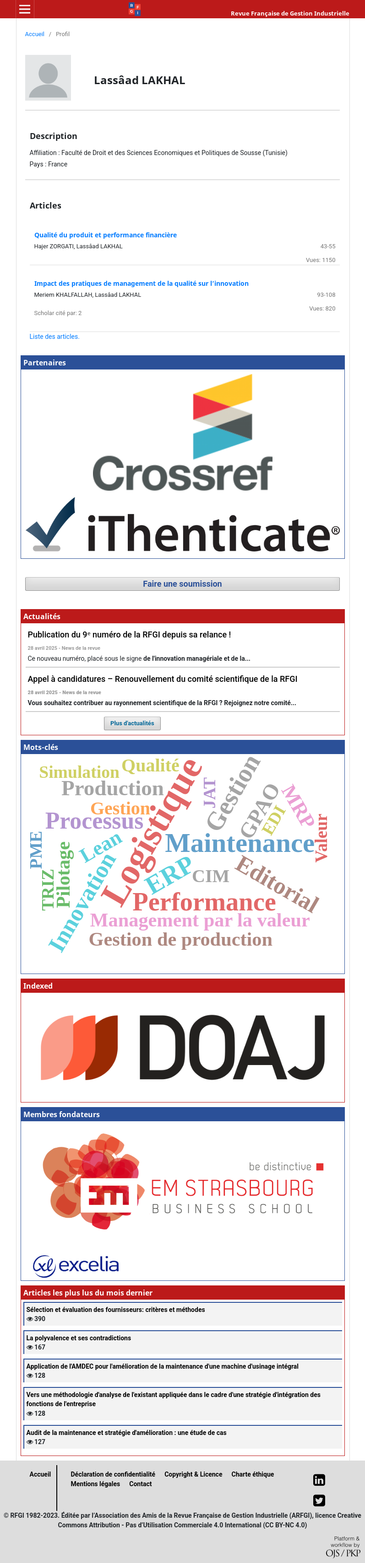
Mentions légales (95, 1484)
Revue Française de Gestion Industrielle (290, 13)
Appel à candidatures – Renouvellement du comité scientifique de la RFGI (163, 679)
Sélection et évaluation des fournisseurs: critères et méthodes (116, 1309)
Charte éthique (252, 1474)
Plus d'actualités (132, 723)
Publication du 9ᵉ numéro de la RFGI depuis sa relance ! (129, 634)
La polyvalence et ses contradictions (79, 1338)
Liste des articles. (55, 336)
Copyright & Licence (193, 1474)
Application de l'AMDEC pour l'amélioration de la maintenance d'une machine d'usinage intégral (163, 1366)
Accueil (35, 34)
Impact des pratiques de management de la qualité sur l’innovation (141, 283)
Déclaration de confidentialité (113, 1474)
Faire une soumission (182, 584)
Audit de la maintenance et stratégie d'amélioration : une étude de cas (127, 1432)
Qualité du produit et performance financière (105, 234)
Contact (140, 1484)
